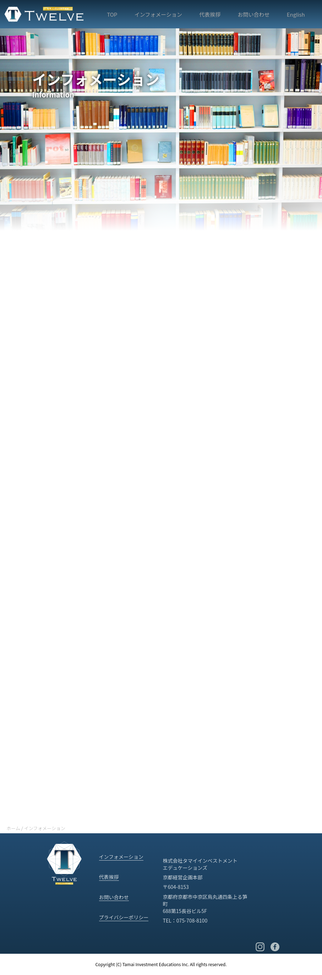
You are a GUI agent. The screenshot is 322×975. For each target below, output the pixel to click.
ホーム (13, 828)
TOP (112, 14)
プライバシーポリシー (124, 917)
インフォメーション (158, 14)
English (296, 14)
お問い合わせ (253, 14)
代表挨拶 (209, 14)
